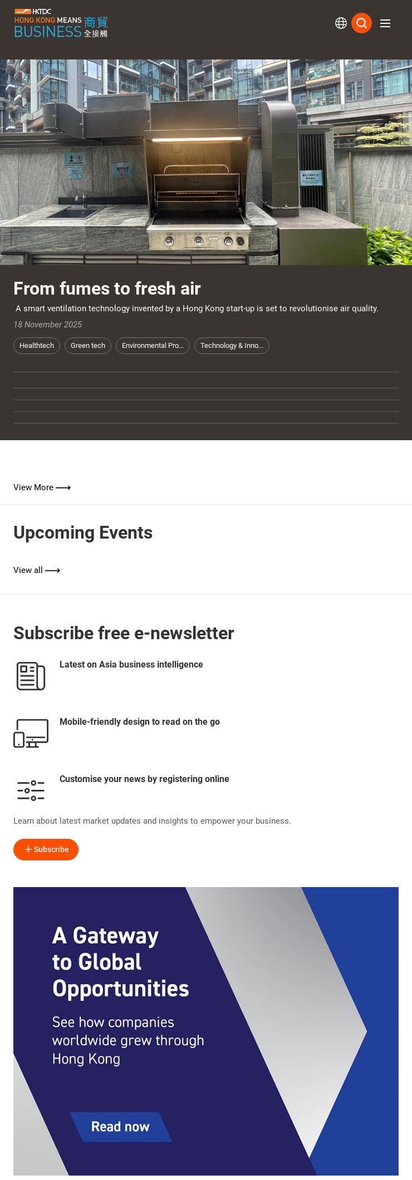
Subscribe (46, 849)
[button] (385, 23)
